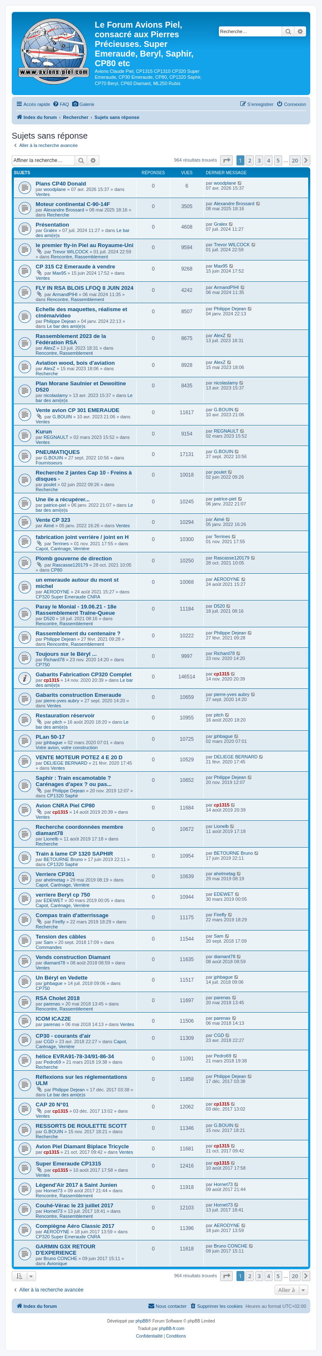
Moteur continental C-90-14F (73, 204)
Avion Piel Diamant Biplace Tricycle (82, 1146)
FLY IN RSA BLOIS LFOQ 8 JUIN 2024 (84, 288)
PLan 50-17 (50, 737)
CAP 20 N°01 (52, 1104)
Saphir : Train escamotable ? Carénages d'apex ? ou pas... (74, 781)
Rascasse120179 (70, 564)
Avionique (57, 1263)
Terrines (60, 543)
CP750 (43, 664)
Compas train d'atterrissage (72, 915)
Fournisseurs (49, 462)
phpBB (141, 1321)
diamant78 (54, 962)
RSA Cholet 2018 (58, 998)
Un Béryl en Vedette (62, 977)
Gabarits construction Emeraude (78, 695)
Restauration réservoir (65, 715)
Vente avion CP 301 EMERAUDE (77, 410)
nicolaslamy (56, 395)
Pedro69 (52, 1062)
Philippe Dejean (60, 321)
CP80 (56, 569)
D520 (49, 618)
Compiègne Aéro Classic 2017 (75, 1226)
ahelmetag (54, 879)
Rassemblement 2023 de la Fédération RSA (71, 339)
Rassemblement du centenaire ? (78, 633)
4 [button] (268, 160)
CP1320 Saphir (62, 795)
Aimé (49, 525)
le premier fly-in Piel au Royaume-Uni (84, 245)
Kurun (44, 431)
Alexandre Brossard (64, 209)
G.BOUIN (62, 416)
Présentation (52, 225)
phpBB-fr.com (171, 1328)
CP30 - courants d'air (63, 1036)
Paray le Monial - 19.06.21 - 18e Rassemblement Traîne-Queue (76, 609)
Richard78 (54, 659)
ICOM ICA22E (53, 1019)
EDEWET (53, 900)
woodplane (55, 189)
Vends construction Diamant (73, 957)
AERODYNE (57, 591)
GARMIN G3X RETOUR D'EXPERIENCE (66, 1249)
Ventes (43, 194)
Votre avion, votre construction (67, 747)
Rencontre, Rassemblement (79, 256)
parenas (52, 1003)
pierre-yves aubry (61, 700)
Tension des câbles (61, 936)
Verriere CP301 (55, 874)
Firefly (58, 921)
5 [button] (278, 160)
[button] (226, 160)
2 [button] (249, 160)
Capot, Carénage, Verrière (62, 548)
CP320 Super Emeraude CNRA (68, 596)
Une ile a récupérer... (63, 499)
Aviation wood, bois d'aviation (75, 363)
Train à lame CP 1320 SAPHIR (74, 854)
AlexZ (49, 348)
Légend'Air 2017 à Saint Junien (76, 1185)
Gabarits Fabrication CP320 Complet (84, 674)
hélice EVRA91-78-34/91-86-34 (75, 1056)
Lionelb (51, 838)
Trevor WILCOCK (70, 251)
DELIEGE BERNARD (66, 763)
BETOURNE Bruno (63, 859)
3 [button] (259, 160)
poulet (50, 484)
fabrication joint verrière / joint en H (82, 537)
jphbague (53, 742)
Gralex (50, 230)
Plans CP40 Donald (61, 183)
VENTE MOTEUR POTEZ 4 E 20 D (79, 757)
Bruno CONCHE (60, 1258)
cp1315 (51, 680)
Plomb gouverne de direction (74, 558)
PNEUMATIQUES (58, 452)
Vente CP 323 (53, 520)
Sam (48, 942)
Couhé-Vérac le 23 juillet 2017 (74, 1205)
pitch (57, 721)
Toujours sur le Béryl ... (66, 654)
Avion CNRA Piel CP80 (65, 805)
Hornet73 (53, 1190)
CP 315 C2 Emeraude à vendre (75, 266)
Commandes (49, 947)
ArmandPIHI (65, 294)
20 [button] (295, 160)
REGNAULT (56, 437)
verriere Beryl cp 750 (63, 895)
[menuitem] (60, 104)
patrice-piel (55, 505)
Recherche (58, 214)
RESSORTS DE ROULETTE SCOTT (81, 1126)
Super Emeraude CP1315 (68, 1163)
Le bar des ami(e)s (66, 326)
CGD (49, 1041)
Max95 (59, 273)
